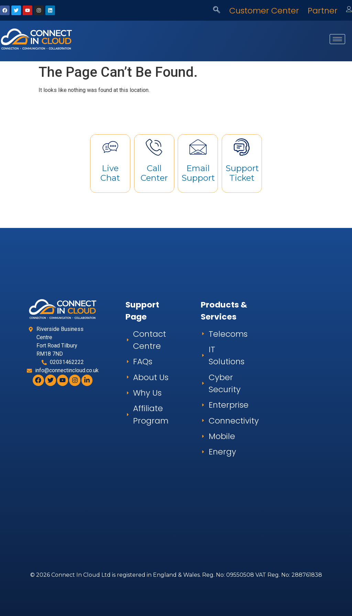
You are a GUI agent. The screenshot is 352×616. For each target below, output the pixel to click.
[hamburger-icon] (337, 39)
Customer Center (264, 10)
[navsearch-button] (216, 10)
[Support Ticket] (241, 147)
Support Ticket (242, 173)
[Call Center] (154, 147)
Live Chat (110, 173)
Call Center (154, 173)
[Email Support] (198, 147)
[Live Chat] (110, 147)
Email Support (198, 173)
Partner (323, 10)
